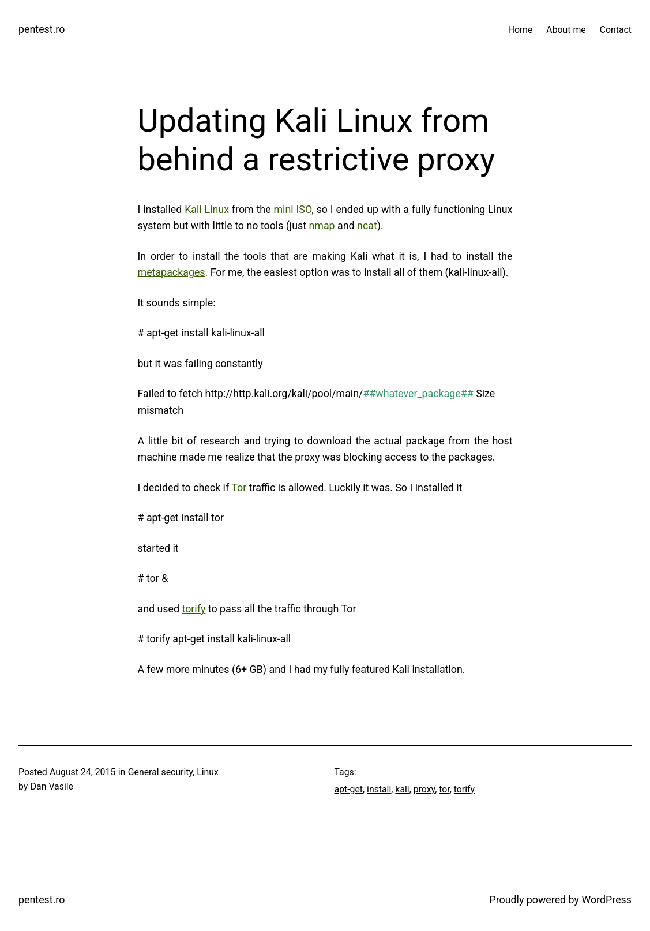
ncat (367, 225)
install (379, 789)
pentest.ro (41, 29)
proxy (424, 789)
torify (193, 609)
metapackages (171, 272)
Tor (238, 487)
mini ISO (292, 209)
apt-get (349, 789)
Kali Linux (207, 209)
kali (402, 789)
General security (160, 772)
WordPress (606, 899)
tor (444, 789)
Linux (208, 772)
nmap (323, 225)
